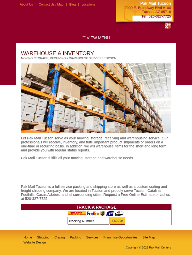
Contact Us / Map (51, 4)
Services (92, 237)
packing (79, 187)
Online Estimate (142, 195)
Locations (88, 4)
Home (28, 237)
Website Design (35, 242)
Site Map (148, 237)
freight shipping (33, 191)
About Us (26, 4)
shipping (100, 187)
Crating (59, 237)
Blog (72, 4)
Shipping (43, 237)
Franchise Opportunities (121, 237)
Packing (75, 237)
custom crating (148, 187)
